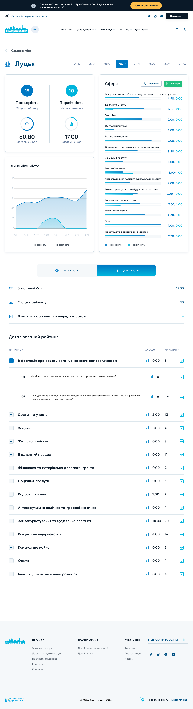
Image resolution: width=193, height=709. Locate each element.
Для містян (142, 29)
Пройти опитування (146, 5)
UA (35, 29)
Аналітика (130, 648)
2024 (182, 64)
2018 (92, 64)
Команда (37, 669)
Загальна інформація (45, 648)
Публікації (106, 29)
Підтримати (177, 16)
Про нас (66, 29)
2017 (77, 64)
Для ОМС (123, 29)
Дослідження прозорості (93, 648)
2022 (152, 64)
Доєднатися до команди (46, 653)
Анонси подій (133, 653)
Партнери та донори (44, 658)
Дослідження (85, 29)
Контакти (37, 664)
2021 (137, 64)
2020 (122, 64)
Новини (129, 658)
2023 (167, 64)
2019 (106, 64)
